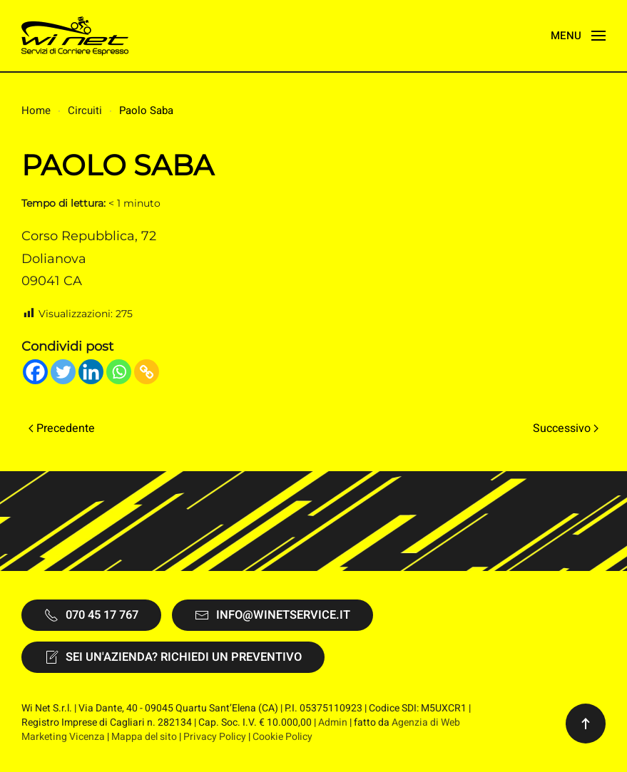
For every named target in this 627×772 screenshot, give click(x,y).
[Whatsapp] (118, 371)
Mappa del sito (144, 736)
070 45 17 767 (91, 615)
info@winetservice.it (272, 615)
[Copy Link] (146, 371)
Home (36, 110)
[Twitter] (63, 371)
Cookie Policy (282, 736)
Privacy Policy (214, 736)
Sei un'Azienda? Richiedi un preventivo (173, 657)
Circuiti (85, 110)
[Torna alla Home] (74, 35)
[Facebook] (35, 371)
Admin (332, 722)
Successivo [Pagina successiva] (565, 428)
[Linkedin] (90, 371)
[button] (578, 35)
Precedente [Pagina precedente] (62, 428)
